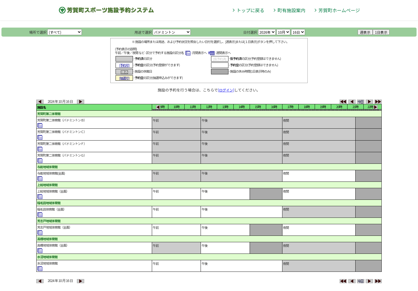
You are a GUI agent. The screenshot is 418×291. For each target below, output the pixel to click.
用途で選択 (143, 32)
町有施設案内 (291, 10)
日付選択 (250, 32)
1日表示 (381, 32)
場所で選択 (38, 32)
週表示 (365, 32)
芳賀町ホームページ (339, 10)
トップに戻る (250, 10)
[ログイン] (226, 89)
